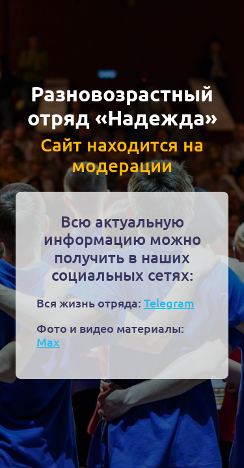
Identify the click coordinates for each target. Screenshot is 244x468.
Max (48, 341)
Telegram (169, 302)
